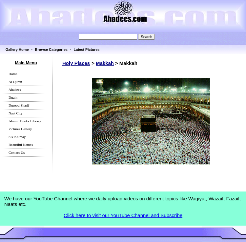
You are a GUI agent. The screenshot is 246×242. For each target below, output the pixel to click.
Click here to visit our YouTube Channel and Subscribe (123, 215)
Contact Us (17, 152)
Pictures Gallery (20, 129)
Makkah (105, 63)
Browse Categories (51, 49)
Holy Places (76, 63)
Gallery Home (17, 49)
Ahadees (15, 89)
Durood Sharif (19, 105)
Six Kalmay (17, 137)
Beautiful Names (21, 145)
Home (13, 74)
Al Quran (15, 82)
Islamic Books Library (25, 121)
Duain (13, 97)
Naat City (15, 113)
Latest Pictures (87, 49)
